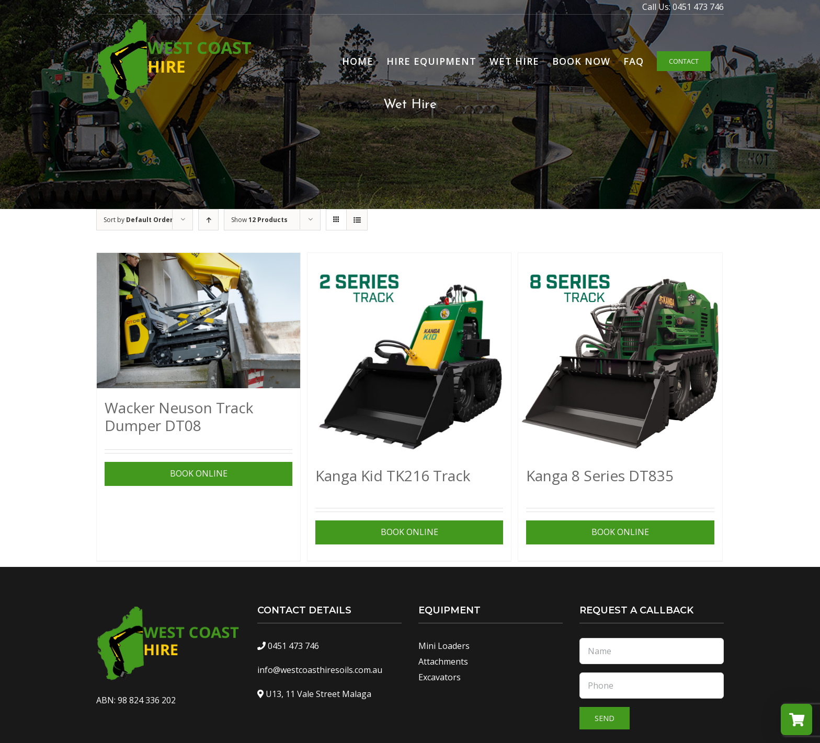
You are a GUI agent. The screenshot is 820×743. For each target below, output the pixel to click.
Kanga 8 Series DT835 (600, 475)
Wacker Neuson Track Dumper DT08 (179, 416)
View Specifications (197, 473)
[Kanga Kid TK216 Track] (409, 354)
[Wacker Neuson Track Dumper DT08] (198, 320)
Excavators (439, 677)
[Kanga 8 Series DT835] (620, 354)
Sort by (138, 219)
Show (259, 219)
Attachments (443, 661)
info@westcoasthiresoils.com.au (319, 670)
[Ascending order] (208, 219)
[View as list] (357, 220)
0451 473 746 (698, 7)
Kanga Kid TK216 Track (392, 475)
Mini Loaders (444, 646)
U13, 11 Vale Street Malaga (318, 694)
